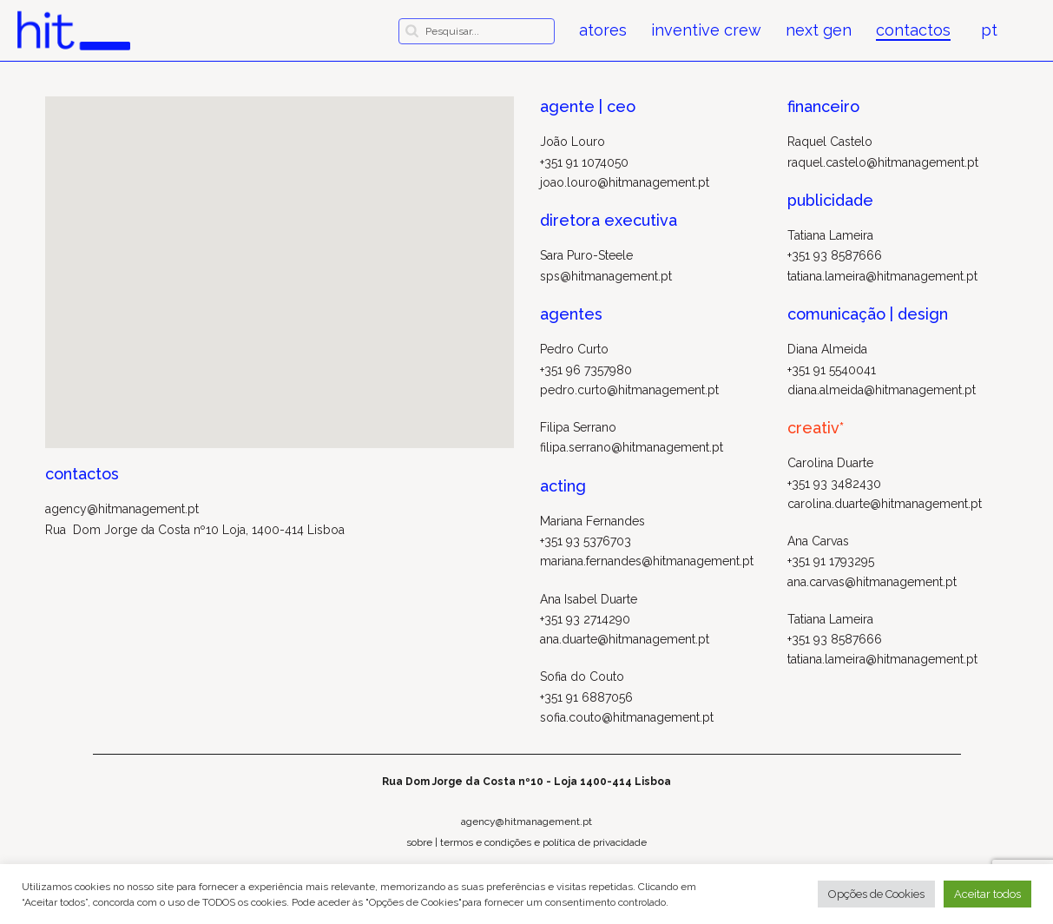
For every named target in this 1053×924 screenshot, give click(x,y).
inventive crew (706, 30)
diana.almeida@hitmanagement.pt (881, 390)
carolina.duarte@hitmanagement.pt (884, 504)
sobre (419, 842)
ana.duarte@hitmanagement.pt (624, 639)
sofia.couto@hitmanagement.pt (627, 717)
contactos (913, 30)
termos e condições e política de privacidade (543, 842)
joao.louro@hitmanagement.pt (624, 182)
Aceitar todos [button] (987, 894)
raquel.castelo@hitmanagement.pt (882, 162)
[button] (279, 257)
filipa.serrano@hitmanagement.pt (631, 447)
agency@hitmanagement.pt (122, 509)
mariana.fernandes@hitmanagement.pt (647, 561)
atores (603, 30)
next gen (819, 30)
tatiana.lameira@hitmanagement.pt (882, 276)
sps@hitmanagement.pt (606, 276)
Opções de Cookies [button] (876, 894)
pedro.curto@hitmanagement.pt (629, 390)
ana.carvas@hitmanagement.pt (872, 582)
